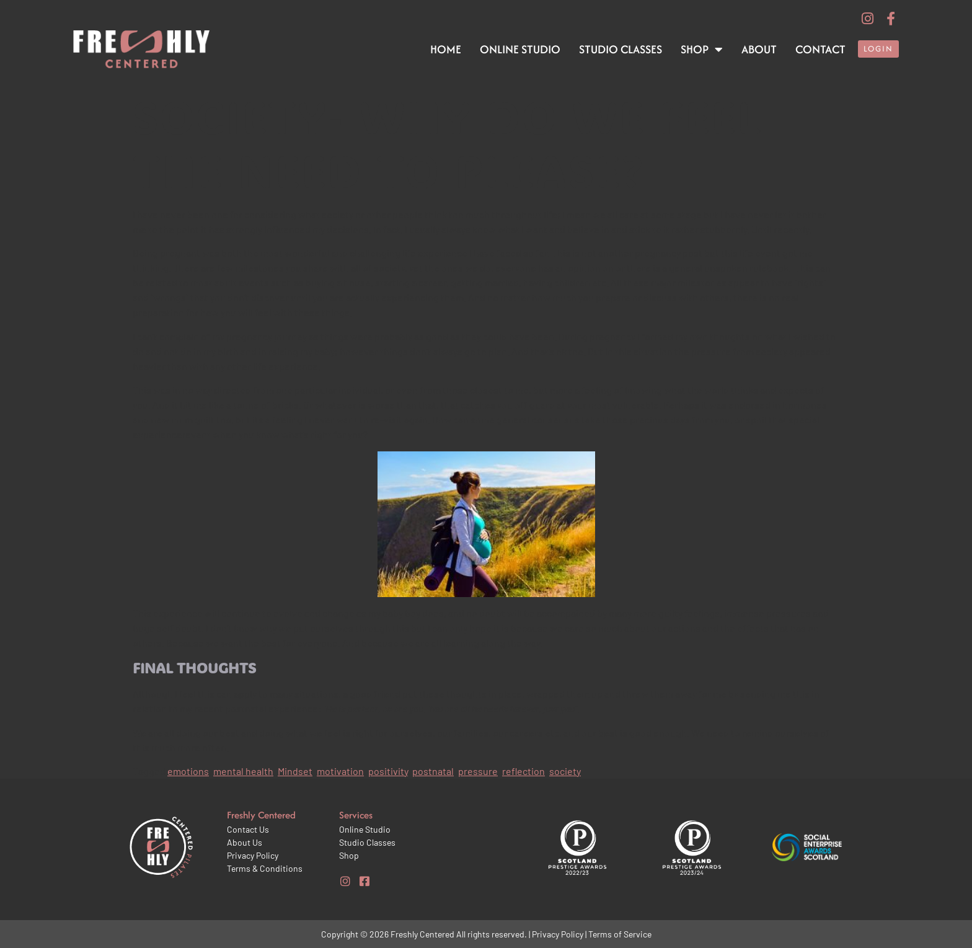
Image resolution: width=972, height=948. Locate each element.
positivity (388, 771)
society (565, 771)
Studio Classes (620, 49)
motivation (340, 771)
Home (445, 49)
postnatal (433, 771)
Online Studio (520, 49)
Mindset (295, 771)
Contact (820, 49)
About (759, 49)
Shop (702, 49)
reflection (523, 771)
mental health (243, 771)
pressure (478, 771)
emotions (188, 771)
